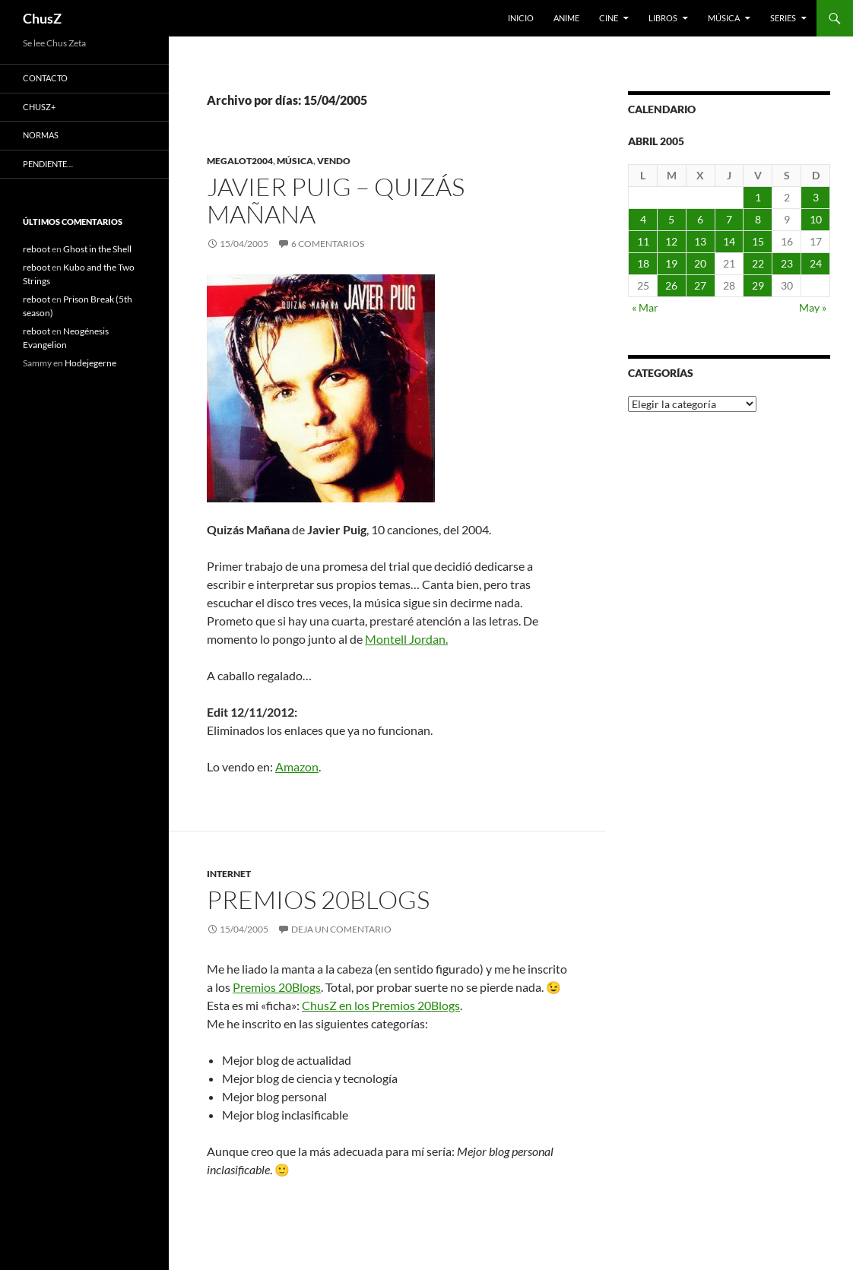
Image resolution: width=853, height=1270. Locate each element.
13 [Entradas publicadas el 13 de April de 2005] (700, 241)
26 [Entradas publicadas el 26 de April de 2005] (671, 285)
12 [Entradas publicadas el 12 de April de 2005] (671, 241)
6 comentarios (327, 243)
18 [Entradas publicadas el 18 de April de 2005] (643, 263)
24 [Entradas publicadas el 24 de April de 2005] (816, 263)
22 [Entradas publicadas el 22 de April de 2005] (758, 263)
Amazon (297, 766)
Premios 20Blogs (318, 899)
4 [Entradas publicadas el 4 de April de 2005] (643, 219)
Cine (608, 18)
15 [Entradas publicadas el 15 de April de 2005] (758, 241)
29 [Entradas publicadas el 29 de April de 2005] (758, 285)
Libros (662, 18)
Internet (229, 873)
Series (783, 18)
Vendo (333, 160)
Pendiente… (48, 164)
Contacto (45, 78)
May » (812, 307)
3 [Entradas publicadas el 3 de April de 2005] (816, 197)
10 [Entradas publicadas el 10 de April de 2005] (816, 219)
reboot (36, 249)
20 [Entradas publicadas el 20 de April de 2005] (700, 263)
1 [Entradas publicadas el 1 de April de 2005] (758, 197)
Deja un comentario (341, 929)
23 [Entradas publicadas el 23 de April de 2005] (787, 263)
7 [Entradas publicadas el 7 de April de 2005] (729, 219)
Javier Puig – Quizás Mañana (336, 200)
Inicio (521, 18)
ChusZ (42, 18)
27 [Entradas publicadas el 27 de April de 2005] (700, 285)
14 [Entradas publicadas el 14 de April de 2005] (729, 241)
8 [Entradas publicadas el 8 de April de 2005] (758, 219)
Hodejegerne (90, 363)
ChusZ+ (39, 107)
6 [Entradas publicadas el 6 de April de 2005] (700, 219)
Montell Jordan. (406, 639)
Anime (566, 18)
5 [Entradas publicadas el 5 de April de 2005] (671, 219)
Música (724, 18)
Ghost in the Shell (97, 249)
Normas (41, 135)
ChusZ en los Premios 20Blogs (381, 1005)
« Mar (645, 307)
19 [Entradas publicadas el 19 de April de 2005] (671, 263)
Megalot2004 (240, 160)
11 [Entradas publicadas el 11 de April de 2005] (643, 241)
